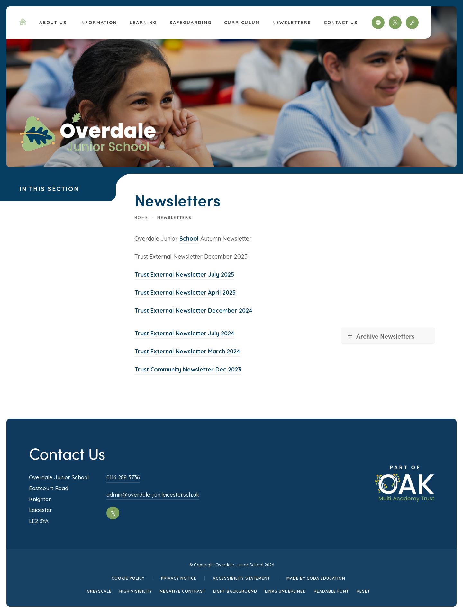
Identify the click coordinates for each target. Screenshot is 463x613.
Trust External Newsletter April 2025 (185, 292)
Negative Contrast (182, 591)
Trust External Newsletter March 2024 (187, 351)
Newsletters (291, 22)
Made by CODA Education (315, 578)
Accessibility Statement (241, 578)
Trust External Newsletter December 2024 (193, 310)
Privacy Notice (178, 578)
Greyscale (99, 591)
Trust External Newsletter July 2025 (184, 274)
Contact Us (341, 22)
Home (141, 217)
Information (98, 22)
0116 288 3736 (123, 477)
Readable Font (331, 591)
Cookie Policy (128, 578)
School (189, 238)
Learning (143, 22)
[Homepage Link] (22, 23)
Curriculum (242, 22)
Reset (363, 591)
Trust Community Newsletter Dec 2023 (187, 369)
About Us (53, 22)
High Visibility (135, 591)
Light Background (235, 591)
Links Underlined (285, 591)
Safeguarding (190, 22)
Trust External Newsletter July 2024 (184, 333)
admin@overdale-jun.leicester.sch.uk (152, 494)
